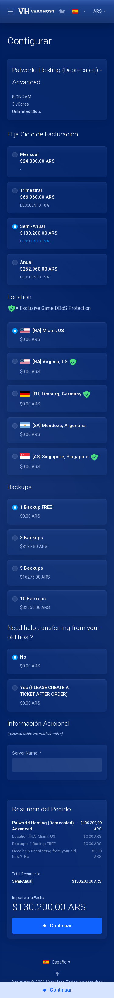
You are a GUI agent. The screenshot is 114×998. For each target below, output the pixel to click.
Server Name (26, 753)
